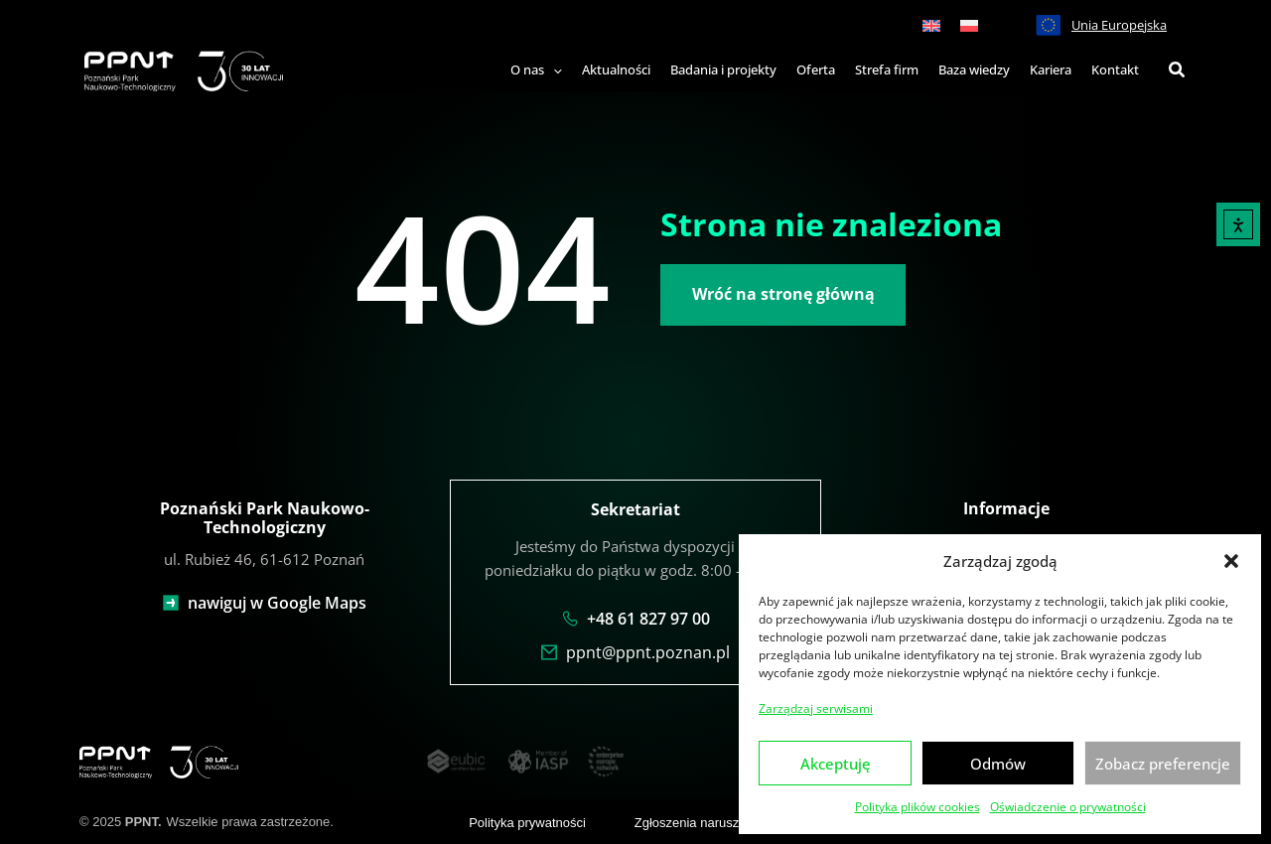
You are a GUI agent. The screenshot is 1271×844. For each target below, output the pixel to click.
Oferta (815, 69)
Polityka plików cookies (917, 806)
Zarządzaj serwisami (816, 708)
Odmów (998, 764)
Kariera (1050, 69)
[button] (1231, 561)
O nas (536, 69)
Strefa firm (886, 69)
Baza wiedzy (974, 69)
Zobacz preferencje (1162, 764)
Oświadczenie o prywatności (1068, 806)
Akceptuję (835, 764)
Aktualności (616, 69)
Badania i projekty (723, 69)
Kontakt (1115, 69)
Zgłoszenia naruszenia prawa (718, 820)
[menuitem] (931, 25)
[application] (553, 70)
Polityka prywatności (527, 820)
